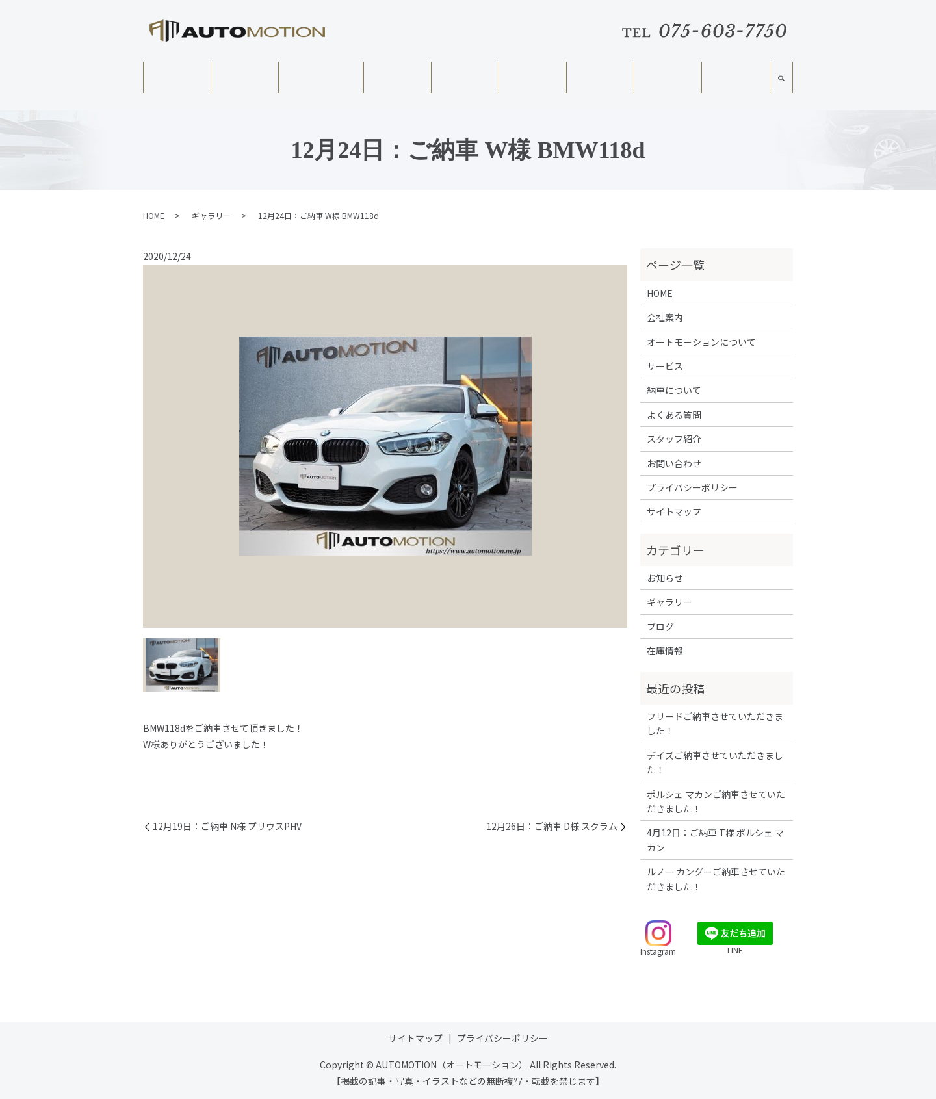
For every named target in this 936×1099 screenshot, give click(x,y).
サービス (397, 78)
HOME (176, 78)
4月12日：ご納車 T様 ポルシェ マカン (715, 839)
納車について (532, 78)
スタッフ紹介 (735, 79)
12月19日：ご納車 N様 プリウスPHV (227, 826)
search (781, 83)
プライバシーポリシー (692, 487)
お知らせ (665, 577)
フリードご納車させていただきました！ (715, 723)
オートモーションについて (320, 84)
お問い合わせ (674, 463)
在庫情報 (465, 78)
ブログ (660, 626)
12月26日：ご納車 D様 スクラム (552, 826)
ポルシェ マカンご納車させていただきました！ (716, 801)
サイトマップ (674, 511)
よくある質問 (600, 78)
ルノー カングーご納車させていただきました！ (716, 878)
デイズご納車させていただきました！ (715, 762)
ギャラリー (667, 78)
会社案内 (244, 78)
